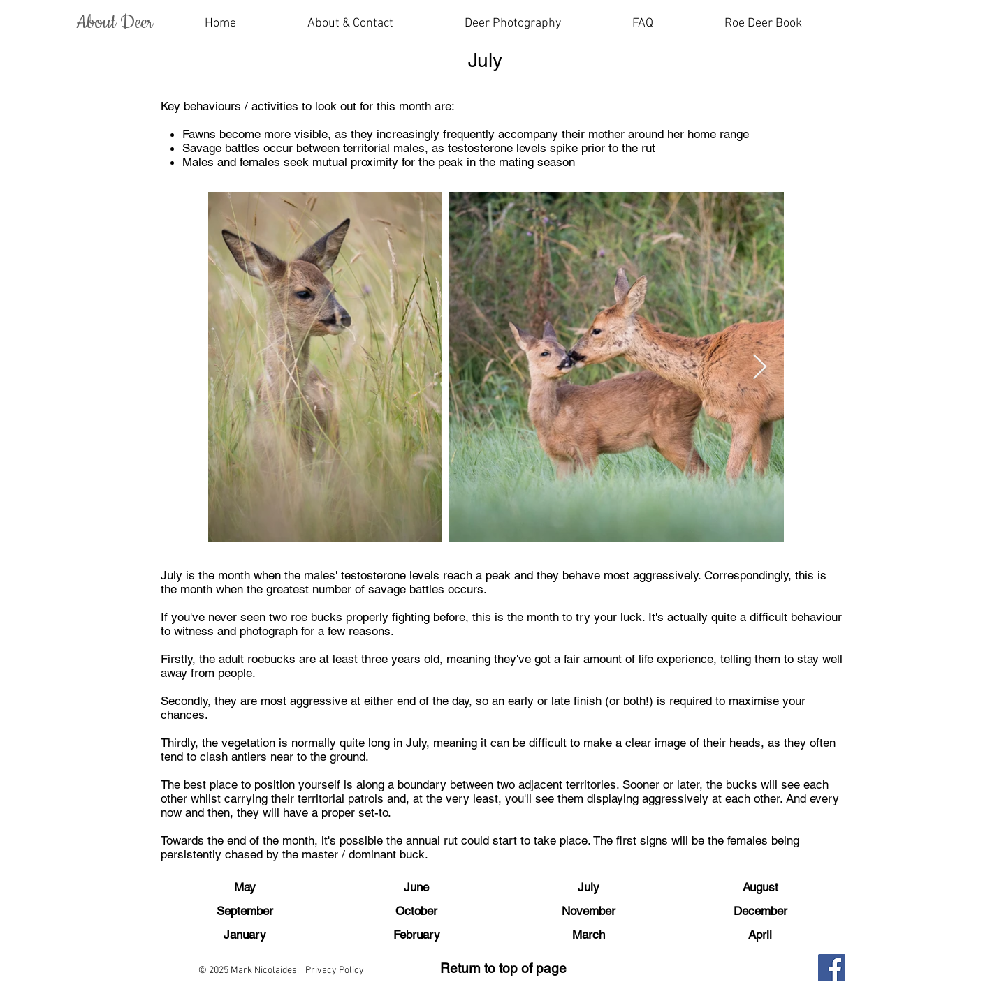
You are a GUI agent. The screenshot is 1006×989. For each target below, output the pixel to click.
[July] (588, 887)
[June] (416, 887)
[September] (244, 911)
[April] (760, 935)
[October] (416, 911)
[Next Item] (760, 367)
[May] (244, 887)
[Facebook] (831, 967)
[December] (760, 911)
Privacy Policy (334, 970)
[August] (760, 887)
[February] (416, 935)
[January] (244, 935)
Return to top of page (503, 968)
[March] (588, 935)
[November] (588, 911)
